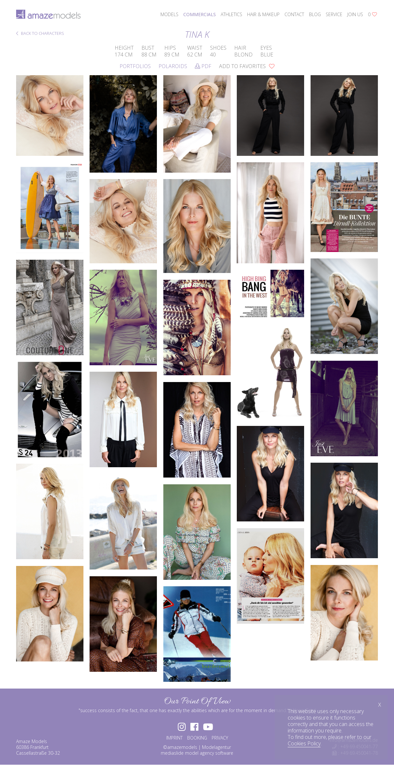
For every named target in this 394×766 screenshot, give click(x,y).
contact (294, 14)
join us (355, 14)
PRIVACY (220, 739)
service (334, 14)
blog (315, 14)
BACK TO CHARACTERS (40, 33)
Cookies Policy (304, 743)
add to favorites (246, 66)
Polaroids (173, 66)
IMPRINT (174, 739)
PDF (203, 66)
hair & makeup (263, 14)
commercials (199, 14)
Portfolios (135, 66)
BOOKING (197, 739)
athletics (231, 14)
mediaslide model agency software (197, 754)
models (169, 14)
